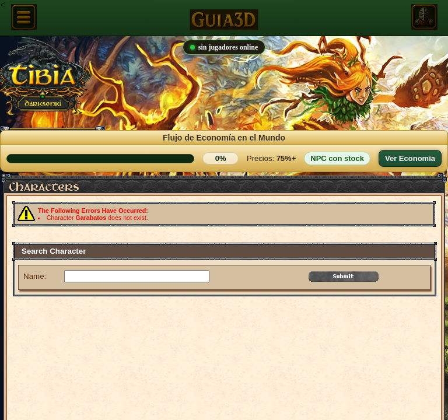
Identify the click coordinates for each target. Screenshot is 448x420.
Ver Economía (410, 158)
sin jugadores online (224, 47)
